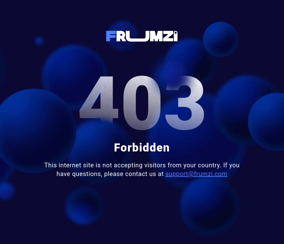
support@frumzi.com (196, 174)
